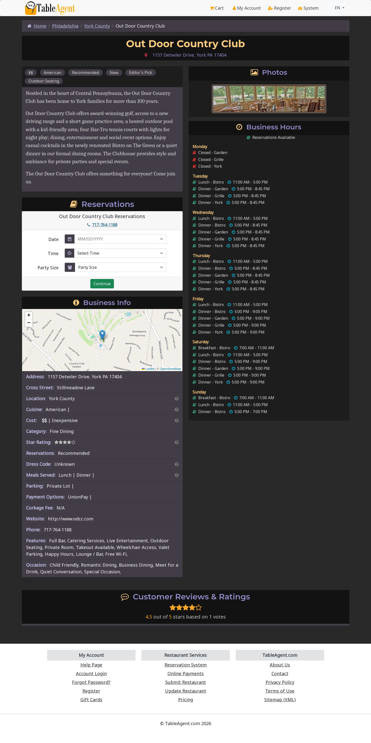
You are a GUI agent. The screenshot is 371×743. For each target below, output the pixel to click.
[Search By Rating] (176, 442)
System (308, 8)
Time (53, 253)
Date (53, 239)
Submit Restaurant (185, 682)
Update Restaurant (185, 691)
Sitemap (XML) (280, 700)
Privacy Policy (280, 682)
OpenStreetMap (170, 369)
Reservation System (186, 665)
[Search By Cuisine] (176, 409)
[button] (102, 335)
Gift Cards (91, 700)
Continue (102, 283)
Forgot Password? (91, 682)
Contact (279, 673)
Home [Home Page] (36, 26)
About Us (280, 665)
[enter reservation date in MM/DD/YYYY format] (120, 239)
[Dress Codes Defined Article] (176, 464)
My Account (247, 8)
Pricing (185, 700)
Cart (217, 8)
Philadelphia (65, 26)
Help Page (91, 665)
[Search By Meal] (176, 475)
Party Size (48, 268)
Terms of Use (279, 691)
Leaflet (148, 369)
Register (279, 8)
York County (97, 26)
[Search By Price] (176, 420)
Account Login (91, 673)
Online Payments (186, 673)
